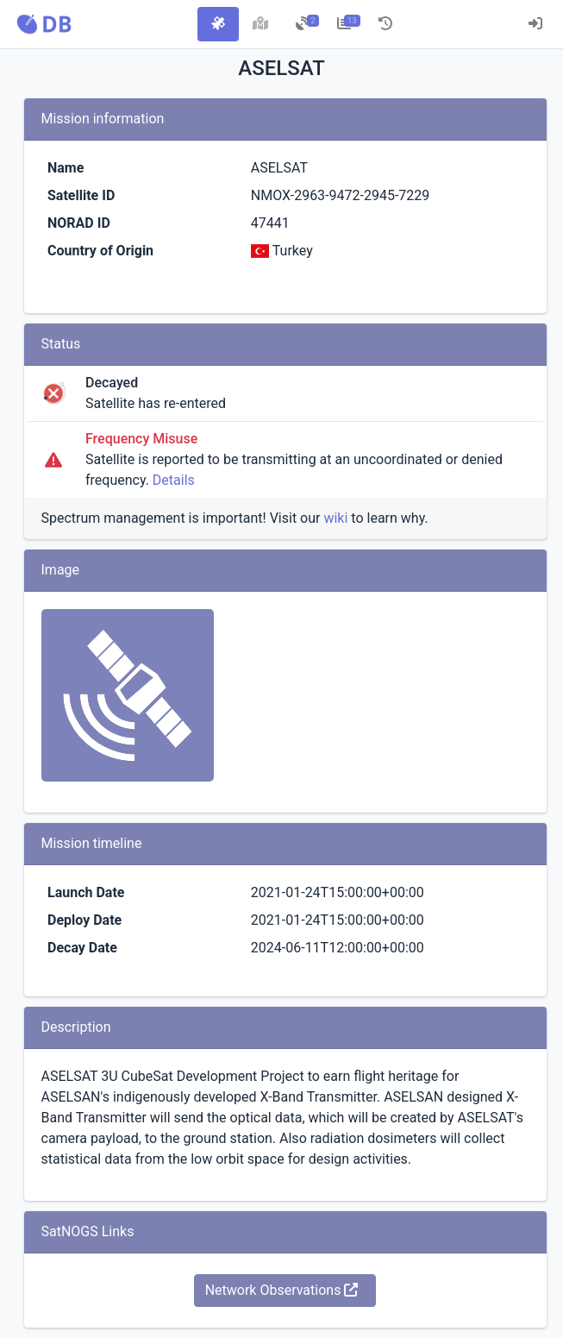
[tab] (218, 24)
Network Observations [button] (282, 1290)
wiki (335, 518)
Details (174, 480)
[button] (44, 24)
